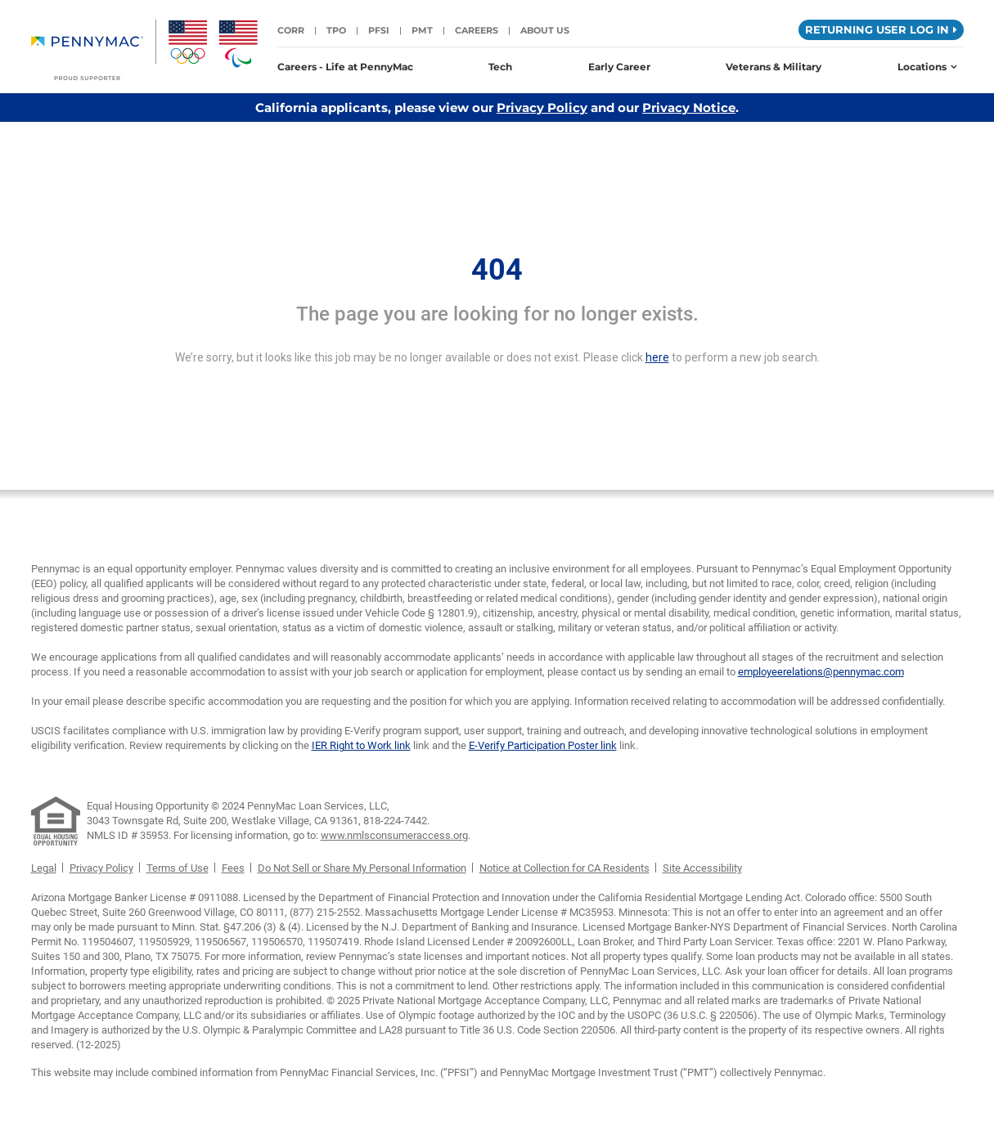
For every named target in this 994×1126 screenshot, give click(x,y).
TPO (336, 30)
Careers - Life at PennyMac (345, 67)
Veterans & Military (773, 67)
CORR (290, 30)
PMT (422, 30)
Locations (927, 67)
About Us (544, 30)
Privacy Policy (542, 107)
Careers (476, 30)
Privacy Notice (688, 107)
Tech (500, 67)
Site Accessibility (702, 868)
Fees (233, 868)
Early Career (619, 67)
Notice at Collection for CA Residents (564, 868)
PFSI (378, 30)
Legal (43, 868)
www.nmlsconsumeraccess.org (394, 835)
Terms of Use (177, 868)
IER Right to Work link (361, 745)
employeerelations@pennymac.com (821, 672)
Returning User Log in (881, 29)
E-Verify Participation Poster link (543, 745)
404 (497, 270)
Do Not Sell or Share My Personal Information (362, 868)
